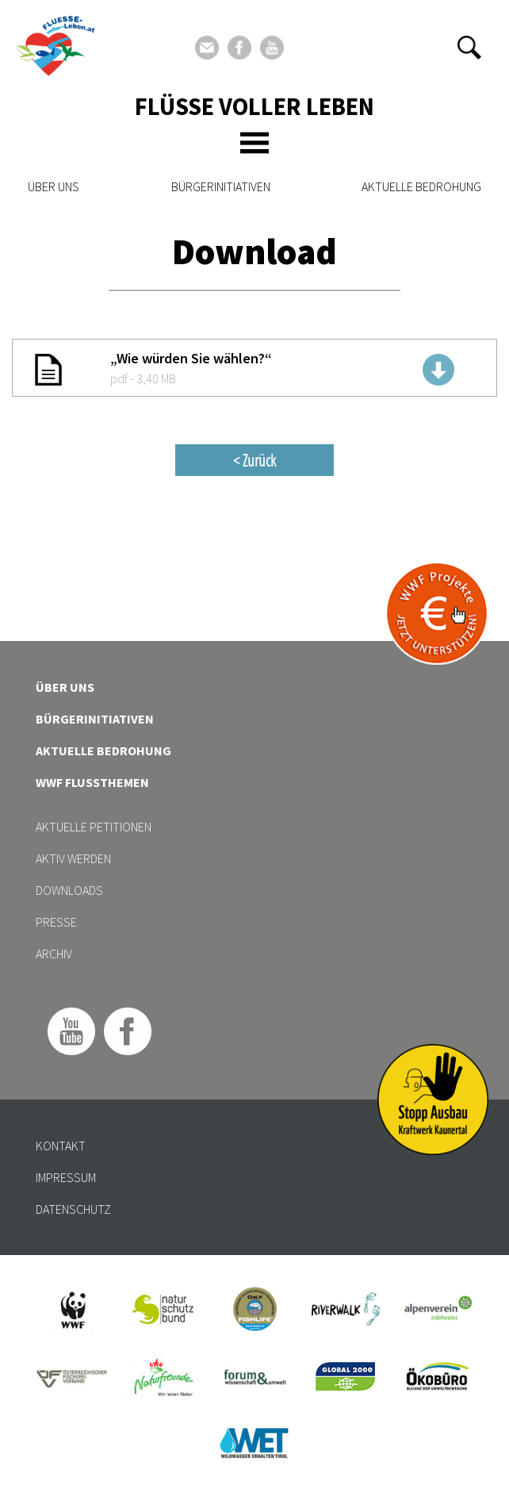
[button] (469, 47)
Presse (56, 922)
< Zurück (254, 460)
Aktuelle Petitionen (93, 827)
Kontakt (61, 1145)
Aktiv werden (73, 858)
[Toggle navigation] (254, 143)
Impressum (66, 1177)
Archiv (54, 954)
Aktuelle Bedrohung (421, 186)
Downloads (69, 890)
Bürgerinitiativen (220, 186)
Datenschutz (73, 1209)
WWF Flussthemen (92, 782)
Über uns (53, 186)
